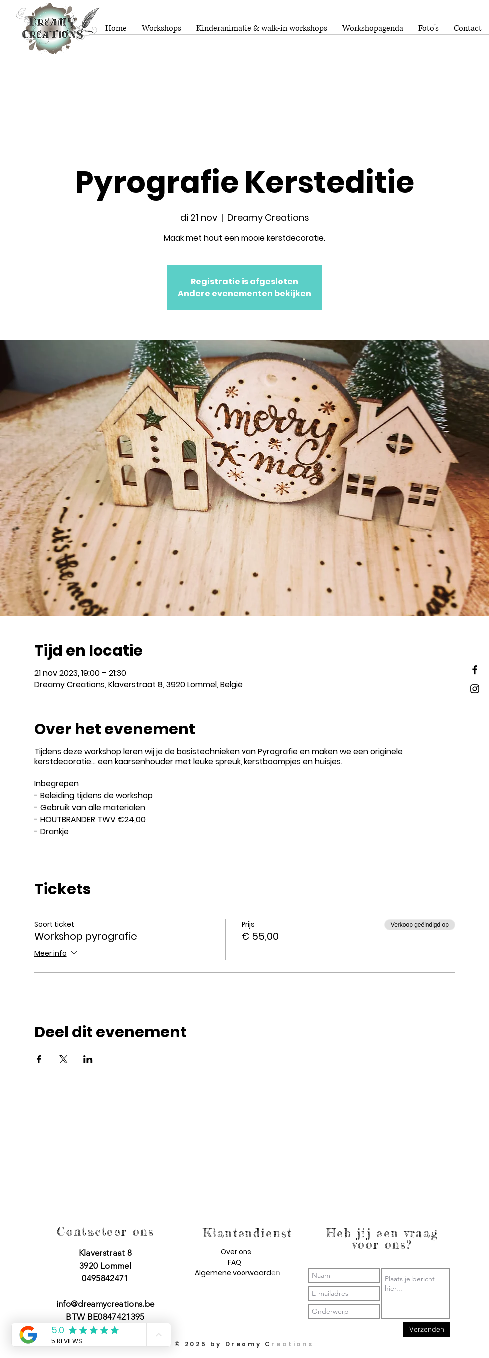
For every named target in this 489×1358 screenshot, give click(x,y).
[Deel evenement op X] (63, 1059)
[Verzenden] (426, 1329)
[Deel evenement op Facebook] (39, 1059)
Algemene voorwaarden (237, 1273)
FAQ (234, 1262)
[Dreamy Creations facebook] (475, 670)
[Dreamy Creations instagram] (475, 689)
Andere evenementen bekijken (244, 293)
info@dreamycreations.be (105, 1304)
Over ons (236, 1252)
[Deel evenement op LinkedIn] (88, 1059)
